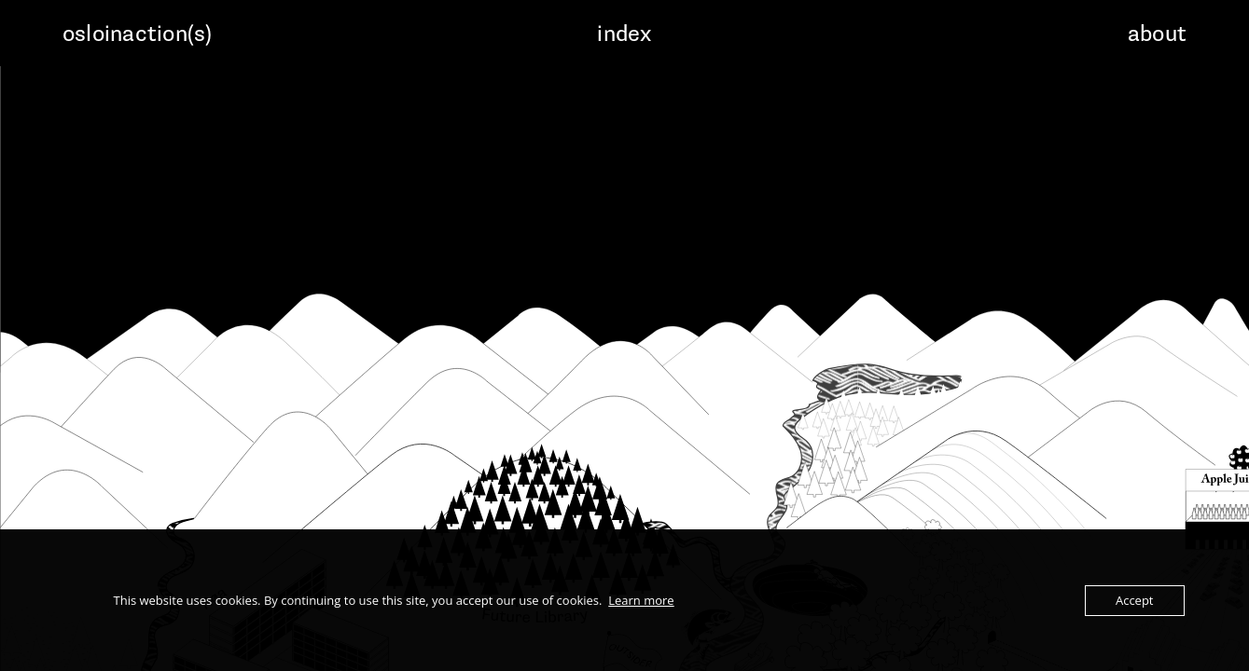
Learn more (640, 600)
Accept (1135, 600)
